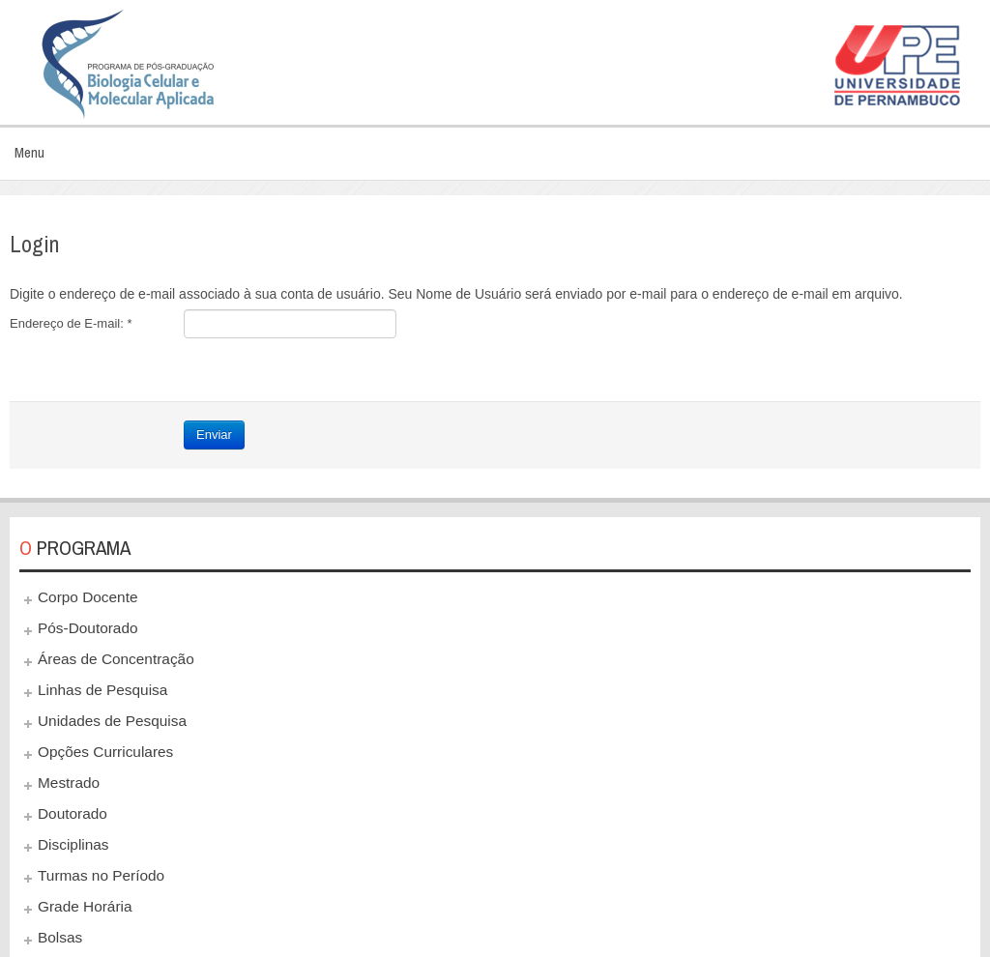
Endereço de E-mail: (70, 323)
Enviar (214, 434)
